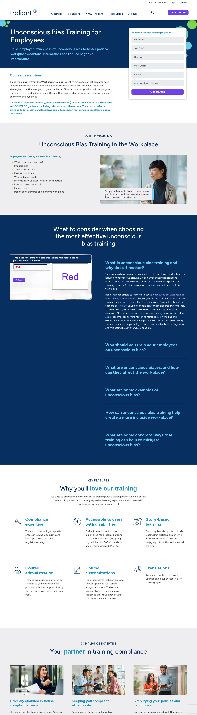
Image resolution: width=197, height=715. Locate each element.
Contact (183, 3)
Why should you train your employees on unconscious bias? (141, 347)
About (132, 14)
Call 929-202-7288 (157, 3)
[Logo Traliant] (23, 12)
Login (173, 3)
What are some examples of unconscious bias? (131, 392)
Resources (116, 14)
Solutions (74, 14)
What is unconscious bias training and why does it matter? (141, 265)
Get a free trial (178, 12)
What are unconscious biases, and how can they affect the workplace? (142, 370)
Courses (56, 14)
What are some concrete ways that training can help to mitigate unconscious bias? (139, 439)
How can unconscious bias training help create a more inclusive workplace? (142, 415)
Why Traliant (94, 14)
